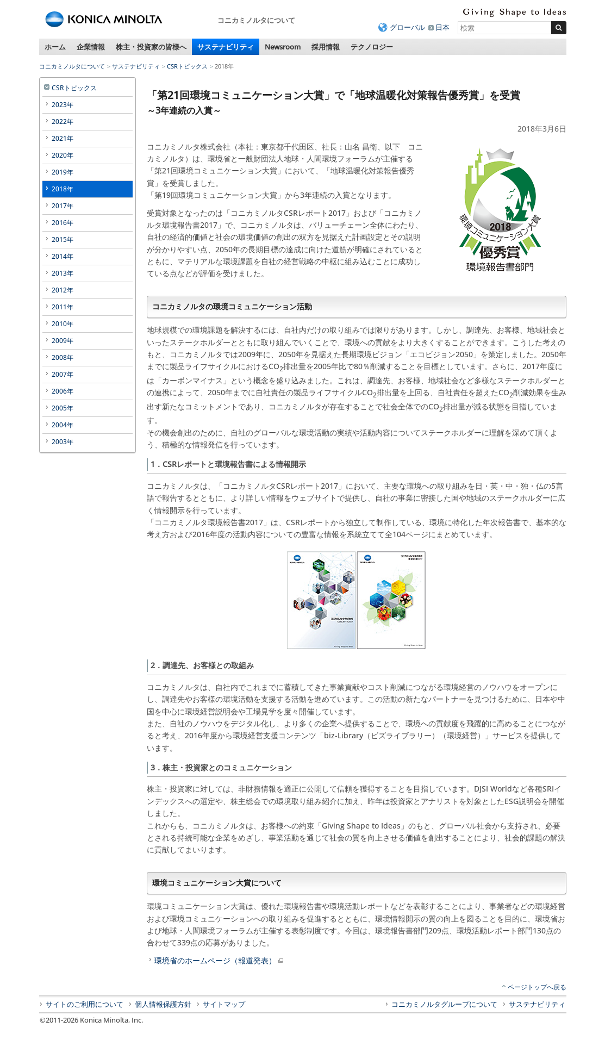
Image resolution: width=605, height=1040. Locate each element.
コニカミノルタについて (72, 66)
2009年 (62, 340)
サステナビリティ (225, 47)
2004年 (62, 424)
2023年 (62, 104)
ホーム (55, 47)
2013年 (62, 273)
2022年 (62, 121)
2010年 (62, 323)
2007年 (62, 374)
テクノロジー (372, 47)
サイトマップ (224, 1004)
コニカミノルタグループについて (444, 1004)
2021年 (62, 138)
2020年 (62, 155)
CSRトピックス (187, 66)
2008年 (62, 357)
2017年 (62, 205)
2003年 (62, 441)
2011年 (62, 307)
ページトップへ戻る (537, 987)
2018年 (62, 189)
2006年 (62, 391)
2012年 (62, 290)
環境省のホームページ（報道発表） (219, 960)
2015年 (62, 239)
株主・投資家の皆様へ (151, 47)
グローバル (407, 27)
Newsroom (283, 47)
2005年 (62, 408)
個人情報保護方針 (163, 1004)
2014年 (62, 256)
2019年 (62, 172)
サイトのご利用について (84, 1004)
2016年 (62, 222)
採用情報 (325, 47)
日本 (442, 27)
